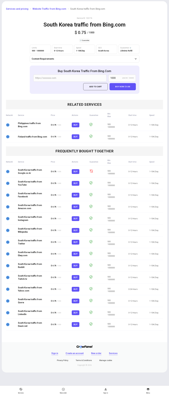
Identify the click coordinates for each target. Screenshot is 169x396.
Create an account (75, 353)
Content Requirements (84, 59)
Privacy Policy (62, 360)
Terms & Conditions (84, 360)
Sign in (54, 353)
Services (113, 353)
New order (96, 353)
